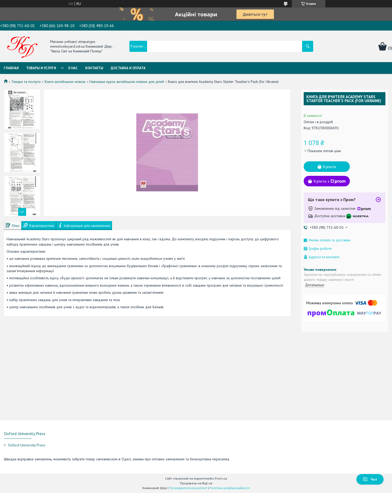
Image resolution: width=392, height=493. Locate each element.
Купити (329, 166)
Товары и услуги (41, 68)
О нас (73, 68)
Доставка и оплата (128, 68)
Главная (11, 68)
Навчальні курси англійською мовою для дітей (126, 81)
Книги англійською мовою (65, 81)
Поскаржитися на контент (188, 488)
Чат (370, 479)
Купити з (329, 181)
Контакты (94, 68)
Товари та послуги (26, 81)
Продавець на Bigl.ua (196, 483)
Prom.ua (221, 478)
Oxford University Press (26, 445)
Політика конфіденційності (230, 488)
